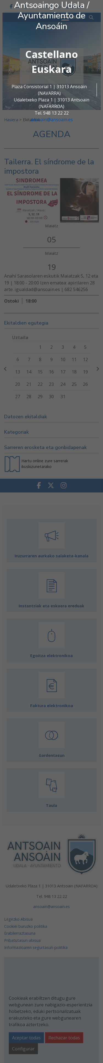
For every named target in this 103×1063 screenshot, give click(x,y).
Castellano (51, 54)
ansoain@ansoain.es (51, 120)
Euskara (52, 69)
